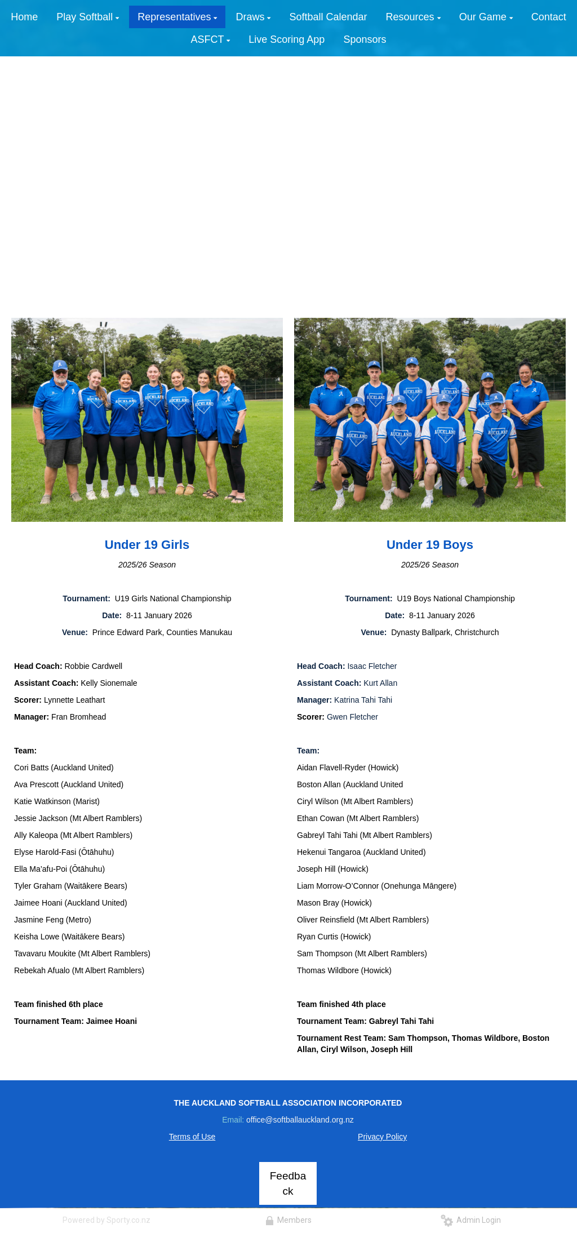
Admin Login (471, 1220)
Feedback (288, 1183)
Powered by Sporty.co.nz (106, 1220)
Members (288, 1220)
